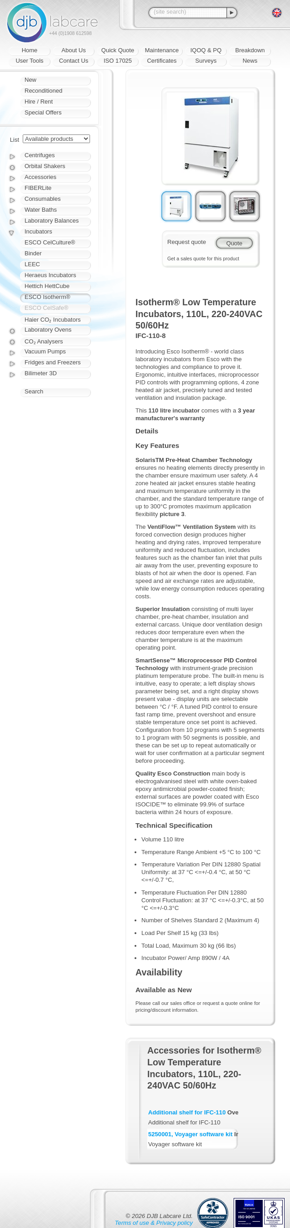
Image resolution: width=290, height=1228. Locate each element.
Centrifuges (40, 155)
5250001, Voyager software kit (190, 1134)
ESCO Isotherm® (47, 296)
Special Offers (43, 112)
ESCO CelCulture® (50, 242)
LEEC (32, 264)
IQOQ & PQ (206, 50)
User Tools (29, 60)
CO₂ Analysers (44, 341)
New (30, 79)
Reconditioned (43, 90)
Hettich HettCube (47, 286)
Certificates (161, 60)
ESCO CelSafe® (46, 307)
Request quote (186, 242)
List (14, 139)
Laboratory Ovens (48, 329)
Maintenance (162, 50)
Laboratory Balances (52, 220)
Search (34, 391)
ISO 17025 (118, 60)
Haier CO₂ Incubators (53, 319)
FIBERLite (38, 187)
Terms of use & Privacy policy (154, 1222)
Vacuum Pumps (45, 351)
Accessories (40, 177)
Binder (33, 253)
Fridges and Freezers (53, 362)
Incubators (38, 231)
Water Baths (41, 209)
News (250, 60)
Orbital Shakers (45, 166)
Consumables (43, 198)
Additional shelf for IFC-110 (186, 1112)
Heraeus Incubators (50, 275)
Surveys (206, 60)
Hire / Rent (39, 101)
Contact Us (73, 60)
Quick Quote (117, 50)
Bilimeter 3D (41, 373)
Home (30, 50)
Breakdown (250, 50)
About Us (73, 50)
